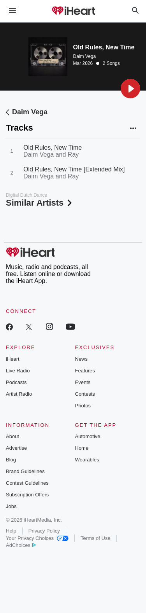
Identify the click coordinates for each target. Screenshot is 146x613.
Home (82, 448)
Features (85, 371)
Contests (85, 394)
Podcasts (16, 382)
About (12, 436)
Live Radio (18, 371)
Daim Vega (84, 56)
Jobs (11, 506)
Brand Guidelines (25, 471)
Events (83, 382)
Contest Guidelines (27, 483)
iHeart (12, 359)
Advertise (16, 448)
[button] (130, 88)
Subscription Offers (27, 495)
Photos (83, 406)
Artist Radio (19, 394)
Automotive (87, 436)
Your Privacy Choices (37, 538)
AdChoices (21, 545)
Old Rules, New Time (52, 147)
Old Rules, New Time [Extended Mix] (74, 169)
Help (11, 531)
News (81, 359)
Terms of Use (96, 538)
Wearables (87, 460)
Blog (11, 460)
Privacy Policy (44, 531)
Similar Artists (40, 203)
